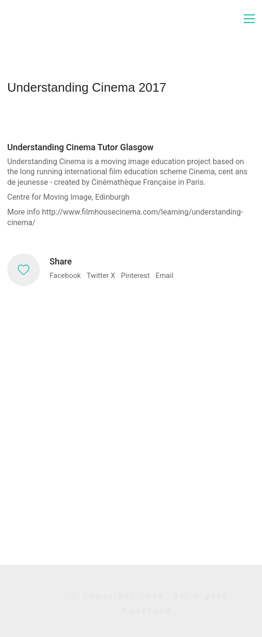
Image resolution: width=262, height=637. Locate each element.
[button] (249, 18)
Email (164, 275)
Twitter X (101, 275)
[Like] (23, 269)
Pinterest (135, 275)
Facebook (65, 275)
